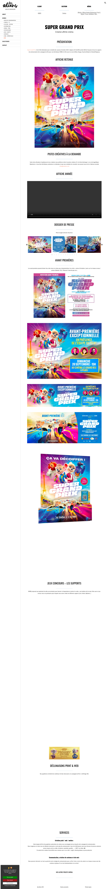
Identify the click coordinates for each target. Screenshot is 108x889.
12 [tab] (76, 255)
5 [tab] (61, 255)
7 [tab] (65, 255)
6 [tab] (63, 255)
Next (102, 244)
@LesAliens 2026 (40, 887)
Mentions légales (88, 887)
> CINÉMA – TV (6, 22)
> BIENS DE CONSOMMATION (9, 20)
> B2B (4, 38)
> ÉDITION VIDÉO (7, 30)
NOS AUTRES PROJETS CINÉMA (64, 872)
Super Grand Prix (31, 50)
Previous (27, 244)
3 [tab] (56, 255)
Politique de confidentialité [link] (9, 885)
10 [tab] (72, 255)
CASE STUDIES (5, 41)
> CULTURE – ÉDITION (8, 24)
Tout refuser (10, 880)
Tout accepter (10, 877)
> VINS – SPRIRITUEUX (8, 36)
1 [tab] (52, 255)
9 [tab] (70, 255)
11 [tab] (74, 255)
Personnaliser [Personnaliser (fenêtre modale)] (10, 883)
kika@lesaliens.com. (64, 166)
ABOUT (4, 14)
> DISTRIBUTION (6, 26)
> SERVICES (5, 34)
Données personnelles (64, 887)
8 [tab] (67, 255)
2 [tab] (54, 255)
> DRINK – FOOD (6, 28)
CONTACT (4, 45)
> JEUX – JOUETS (6, 32)
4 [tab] (58, 255)
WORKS (4, 18)
